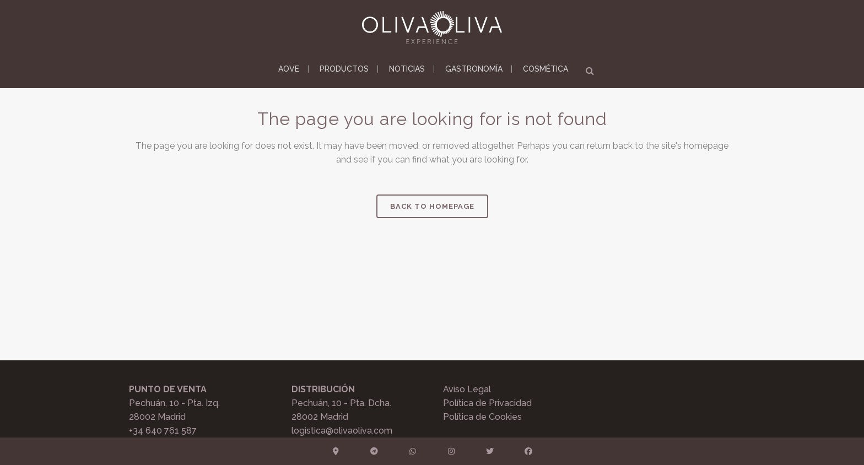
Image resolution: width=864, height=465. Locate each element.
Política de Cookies (482, 417)
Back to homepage (432, 206)
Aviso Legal (467, 389)
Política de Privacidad (487, 403)
